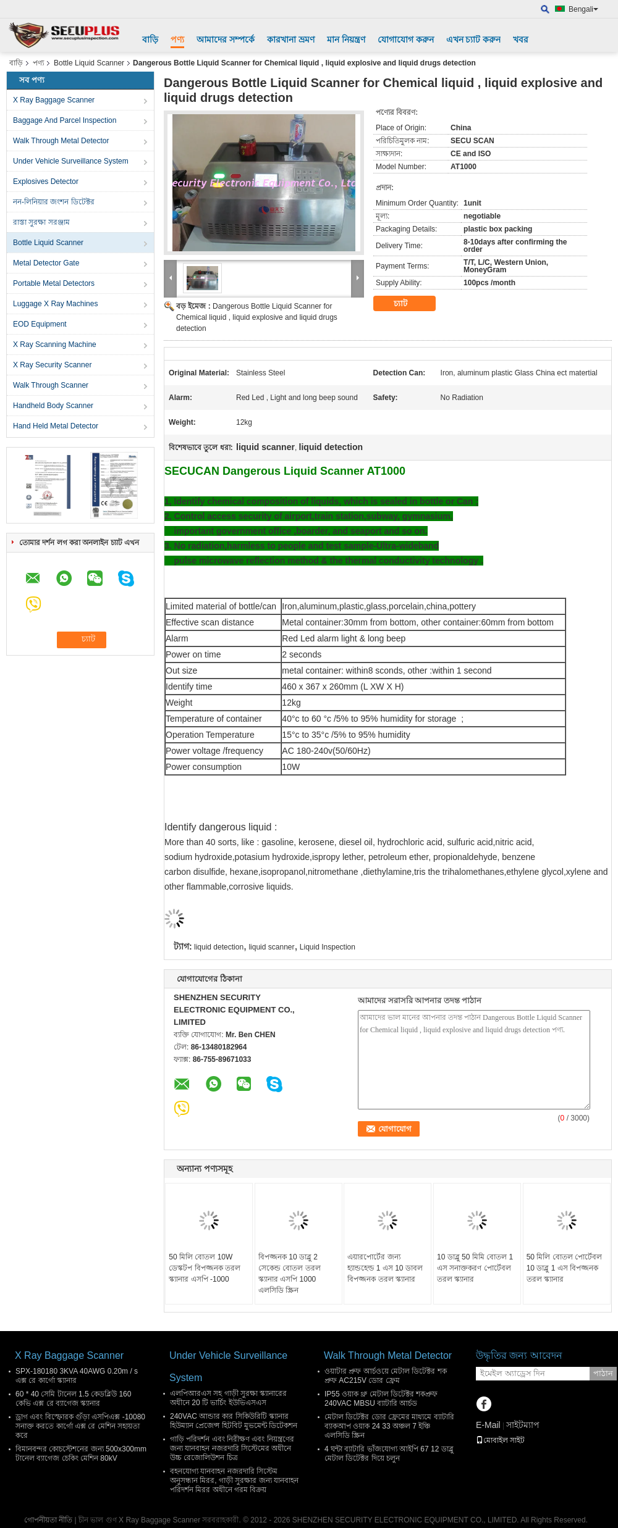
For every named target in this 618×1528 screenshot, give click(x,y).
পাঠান (603, 1373)
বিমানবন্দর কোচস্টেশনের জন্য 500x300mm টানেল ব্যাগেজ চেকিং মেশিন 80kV (80, 1454)
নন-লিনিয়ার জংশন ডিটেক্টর (54, 202)
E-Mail (488, 1425)
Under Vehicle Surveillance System (71, 161)
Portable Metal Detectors (54, 283)
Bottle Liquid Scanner (89, 63)
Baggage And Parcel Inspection (64, 120)
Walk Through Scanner (50, 385)
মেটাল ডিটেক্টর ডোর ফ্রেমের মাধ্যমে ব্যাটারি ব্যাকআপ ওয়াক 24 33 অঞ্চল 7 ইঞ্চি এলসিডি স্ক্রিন (389, 1426)
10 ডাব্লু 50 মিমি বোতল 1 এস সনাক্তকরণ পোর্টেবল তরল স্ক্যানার (475, 1268)
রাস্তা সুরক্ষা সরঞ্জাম (41, 222)
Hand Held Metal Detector (55, 426)
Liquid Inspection (327, 947)
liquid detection (218, 947)
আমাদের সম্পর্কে (226, 39)
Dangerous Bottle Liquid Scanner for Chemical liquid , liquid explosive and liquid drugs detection (256, 317)
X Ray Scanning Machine (54, 344)
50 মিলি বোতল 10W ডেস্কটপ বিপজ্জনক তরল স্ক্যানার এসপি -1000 (204, 1268)
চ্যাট (409, 304)
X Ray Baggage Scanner (54, 100)
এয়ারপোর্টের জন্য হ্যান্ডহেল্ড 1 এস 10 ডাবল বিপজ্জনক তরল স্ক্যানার (384, 1268)
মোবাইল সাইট (500, 1440)
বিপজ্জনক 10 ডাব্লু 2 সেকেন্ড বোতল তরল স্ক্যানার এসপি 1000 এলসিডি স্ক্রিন (289, 1274)
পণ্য (177, 39)
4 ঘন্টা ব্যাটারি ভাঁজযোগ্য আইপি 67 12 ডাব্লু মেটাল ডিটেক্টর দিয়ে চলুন (389, 1454)
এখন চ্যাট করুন (473, 39)
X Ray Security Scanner (52, 365)
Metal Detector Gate (46, 263)
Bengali (583, 9)
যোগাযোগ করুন (406, 39)
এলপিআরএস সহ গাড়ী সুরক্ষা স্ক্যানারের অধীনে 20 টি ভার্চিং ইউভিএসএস (228, 1398)
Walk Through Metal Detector (61, 140)
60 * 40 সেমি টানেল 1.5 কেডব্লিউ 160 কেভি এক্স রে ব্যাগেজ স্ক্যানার (73, 1399)
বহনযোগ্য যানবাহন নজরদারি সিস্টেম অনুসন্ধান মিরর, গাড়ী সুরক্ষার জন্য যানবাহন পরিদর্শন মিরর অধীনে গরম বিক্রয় (234, 1480)
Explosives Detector (45, 181)
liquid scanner (271, 947)
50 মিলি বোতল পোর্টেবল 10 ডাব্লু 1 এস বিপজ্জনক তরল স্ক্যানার (564, 1268)
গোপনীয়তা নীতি (48, 1520)
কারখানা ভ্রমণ (291, 39)
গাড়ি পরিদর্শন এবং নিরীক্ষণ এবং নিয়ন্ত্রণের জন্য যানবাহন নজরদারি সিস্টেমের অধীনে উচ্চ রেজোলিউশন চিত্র (232, 1448)
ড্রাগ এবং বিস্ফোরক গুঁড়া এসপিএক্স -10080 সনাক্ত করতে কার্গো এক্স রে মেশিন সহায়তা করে (80, 1426)
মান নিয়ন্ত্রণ (346, 39)
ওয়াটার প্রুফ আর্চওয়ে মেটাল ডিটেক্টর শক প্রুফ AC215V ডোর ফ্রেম (385, 1376)
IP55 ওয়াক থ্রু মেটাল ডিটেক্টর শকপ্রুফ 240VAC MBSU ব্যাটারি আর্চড (381, 1399)
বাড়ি (150, 39)
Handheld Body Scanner (53, 405)
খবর (520, 39)
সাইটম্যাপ (523, 1425)
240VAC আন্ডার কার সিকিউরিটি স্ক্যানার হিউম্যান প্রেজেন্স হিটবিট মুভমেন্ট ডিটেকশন (233, 1421)
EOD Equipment (40, 324)
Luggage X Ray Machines (55, 303)
